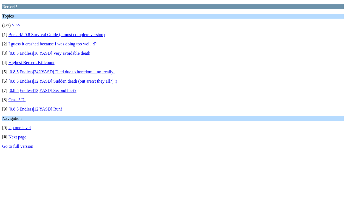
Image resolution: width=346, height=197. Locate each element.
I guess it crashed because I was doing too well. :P (52, 44)
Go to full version (17, 146)
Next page (17, 137)
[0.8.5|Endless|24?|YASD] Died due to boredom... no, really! (61, 71)
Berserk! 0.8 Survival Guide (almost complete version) (56, 34)
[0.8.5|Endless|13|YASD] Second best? (42, 90)
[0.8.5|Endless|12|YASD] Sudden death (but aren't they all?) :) (62, 81)
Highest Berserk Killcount (31, 62)
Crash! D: (17, 99)
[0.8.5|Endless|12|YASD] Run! (35, 109)
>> (17, 25)
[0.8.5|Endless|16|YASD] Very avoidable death (49, 53)
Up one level (19, 127)
